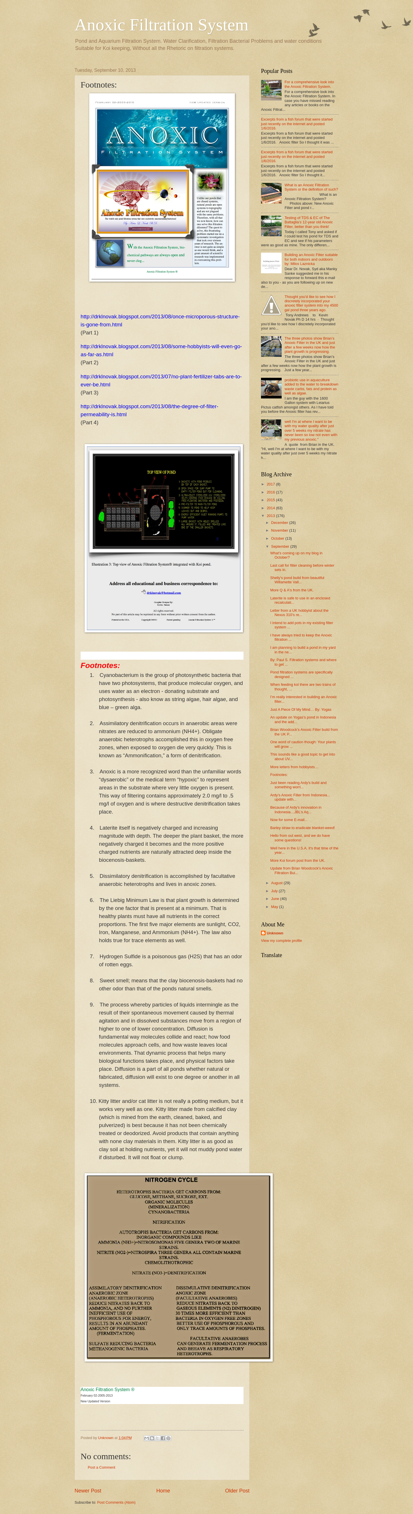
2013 (271, 516)
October (278, 538)
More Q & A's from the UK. (291, 590)
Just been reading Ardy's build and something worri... (298, 785)
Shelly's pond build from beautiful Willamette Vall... (297, 580)
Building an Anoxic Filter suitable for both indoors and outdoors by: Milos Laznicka (311, 259)
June (275, 899)
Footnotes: (279, 775)
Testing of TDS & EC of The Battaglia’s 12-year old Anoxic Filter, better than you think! (309, 222)
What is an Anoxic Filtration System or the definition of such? (311, 187)
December (280, 522)
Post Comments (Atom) (116, 1502)
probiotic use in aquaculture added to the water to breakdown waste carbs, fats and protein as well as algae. (311, 386)
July (274, 891)
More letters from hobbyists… (294, 767)
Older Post (237, 1491)
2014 (271, 508)
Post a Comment (101, 1467)
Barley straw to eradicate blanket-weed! (302, 828)
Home (163, 1491)
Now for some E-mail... (288, 820)
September (280, 546)
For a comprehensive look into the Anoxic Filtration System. (309, 84)
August (277, 883)
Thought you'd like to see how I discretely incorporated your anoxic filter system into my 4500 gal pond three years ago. (311, 303)
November (280, 530)
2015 (271, 500)
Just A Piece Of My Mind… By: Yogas (300, 709)
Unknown (275, 933)
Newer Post (88, 1491)
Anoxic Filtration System (162, 24)
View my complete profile (281, 940)
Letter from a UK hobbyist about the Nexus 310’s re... (299, 612)
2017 (271, 484)
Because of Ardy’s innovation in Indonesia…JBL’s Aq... (296, 809)
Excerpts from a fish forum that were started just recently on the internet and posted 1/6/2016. (297, 123)
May (275, 907)
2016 (271, 492)
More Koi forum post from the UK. (297, 860)
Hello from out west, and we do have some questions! (300, 837)
